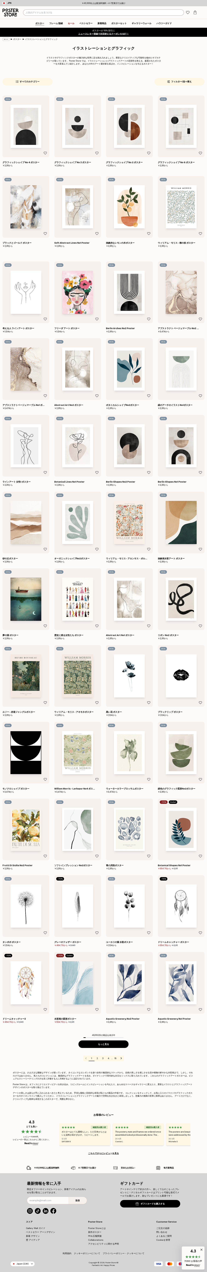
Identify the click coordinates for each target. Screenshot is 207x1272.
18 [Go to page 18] (115, 1058)
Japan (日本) (22, 1263)
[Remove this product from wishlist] (45, 153)
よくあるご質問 (164, 1236)
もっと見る (103, 1044)
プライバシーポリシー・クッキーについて (123, 1253)
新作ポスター (94, 1232)
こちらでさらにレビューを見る (103, 1153)
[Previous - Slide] (55, 1134)
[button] (193, 1257)
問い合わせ (161, 1232)
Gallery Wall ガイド (35, 1228)
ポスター (17, 39)
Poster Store (110, 1263)
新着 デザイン (33, 1236)
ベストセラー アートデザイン (40, 1232)
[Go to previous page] (86, 1058)
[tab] (187, 12)
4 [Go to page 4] (108, 1058)
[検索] (181, 12)
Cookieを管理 (163, 1239)
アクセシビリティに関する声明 (103, 1243)
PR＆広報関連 (95, 1236)
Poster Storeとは (97, 1228)
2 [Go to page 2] (97, 1058)
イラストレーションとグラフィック (41, 39)
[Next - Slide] (194, 1134)
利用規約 (67, 1253)
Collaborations (95, 1239)
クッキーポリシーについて (87, 1253)
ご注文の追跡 (162, 1228)
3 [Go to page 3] (103, 1058)
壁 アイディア (33, 1239)
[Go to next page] (121, 1058)
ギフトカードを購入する (150, 1203)
